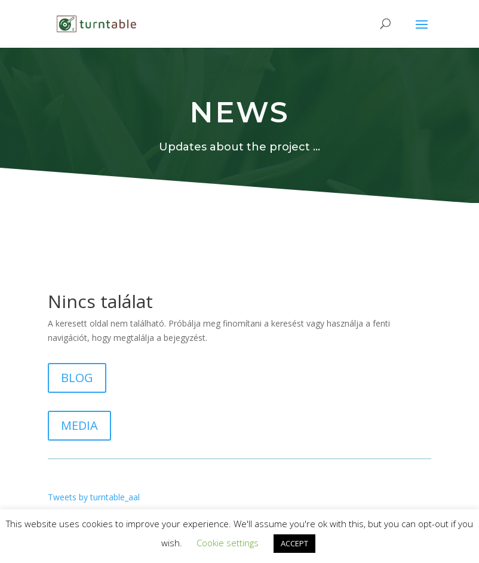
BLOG (77, 378)
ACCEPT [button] (294, 543)
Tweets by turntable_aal (94, 497)
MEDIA (79, 425)
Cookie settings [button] (227, 543)
